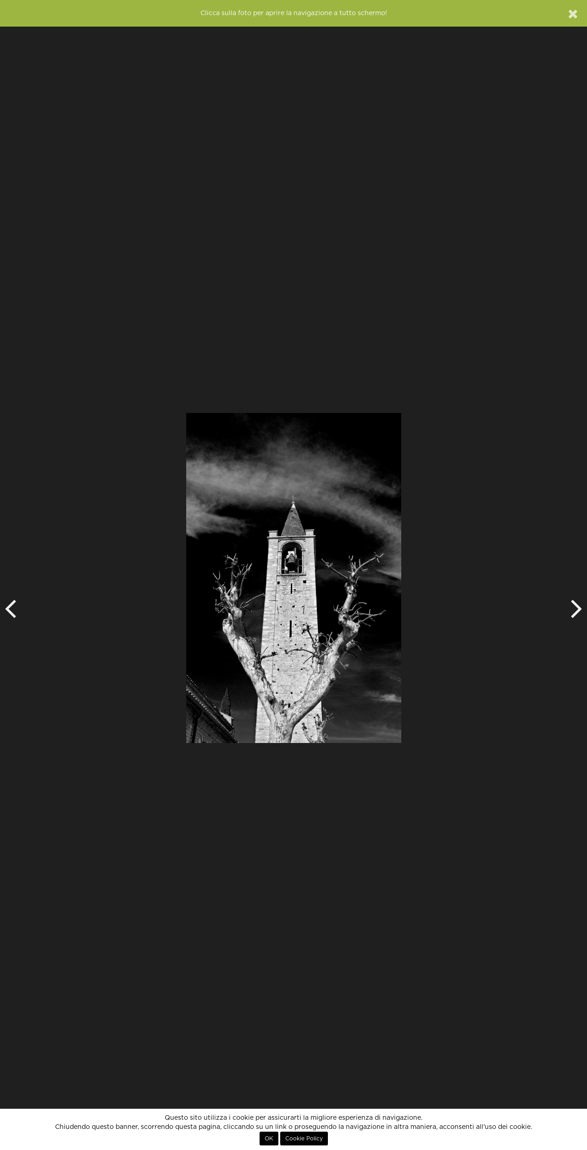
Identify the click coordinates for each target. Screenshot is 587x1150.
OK (269, 1138)
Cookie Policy (304, 1138)
